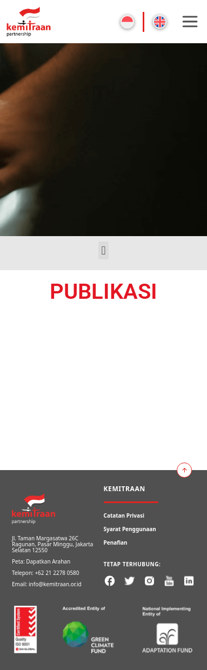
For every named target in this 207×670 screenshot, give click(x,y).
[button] (103, 250)
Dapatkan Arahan (48, 561)
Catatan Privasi (124, 515)
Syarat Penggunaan (130, 529)
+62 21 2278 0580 (57, 573)
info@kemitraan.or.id (55, 584)
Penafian (116, 542)
